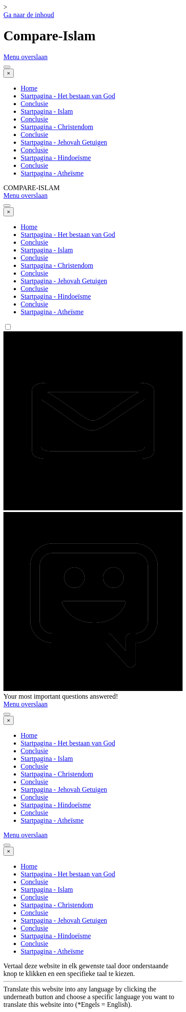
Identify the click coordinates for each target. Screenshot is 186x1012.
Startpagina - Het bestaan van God (68, 96)
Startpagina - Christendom (57, 126)
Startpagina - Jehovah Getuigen (64, 142)
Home (29, 88)
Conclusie (34, 103)
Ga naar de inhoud (28, 14)
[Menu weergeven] (6, 67)
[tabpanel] (93, 985)
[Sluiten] (8, 73)
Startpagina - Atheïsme (52, 173)
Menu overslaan (25, 57)
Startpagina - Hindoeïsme (56, 157)
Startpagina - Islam (47, 111)
